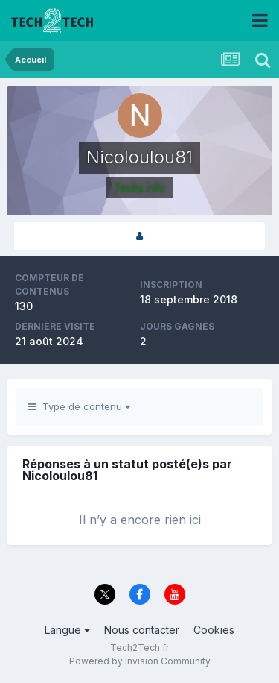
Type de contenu (79, 406)
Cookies (213, 629)
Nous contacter (141, 629)
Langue (67, 629)
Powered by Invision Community (140, 661)
